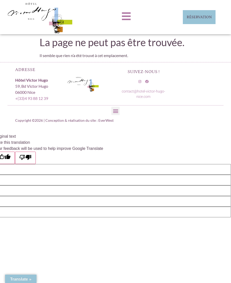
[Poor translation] (25, 158)
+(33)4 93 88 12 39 (31, 98)
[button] (115, 111)
